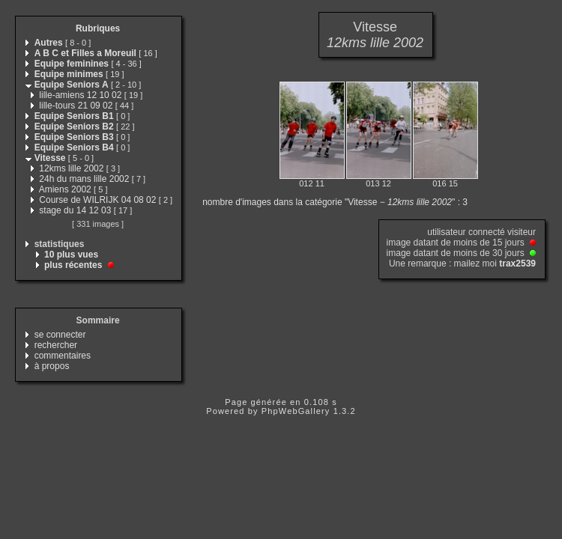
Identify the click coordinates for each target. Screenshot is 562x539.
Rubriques (98, 28)
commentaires (62, 355)
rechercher (55, 345)
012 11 (311, 183)
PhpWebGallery (296, 410)
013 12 (378, 183)
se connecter (60, 334)
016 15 (445, 183)
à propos (52, 366)
